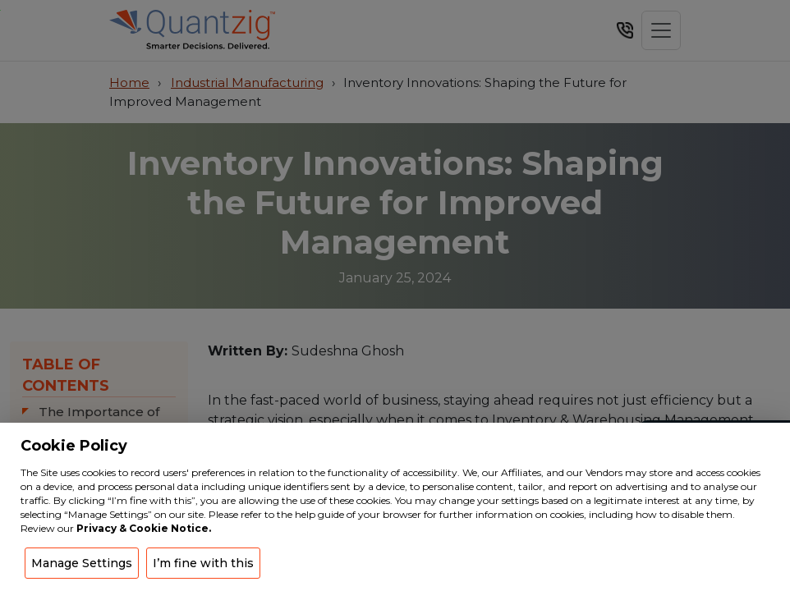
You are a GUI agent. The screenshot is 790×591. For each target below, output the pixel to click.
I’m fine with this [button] (203, 563)
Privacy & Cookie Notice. (143, 528)
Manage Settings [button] (81, 563)
